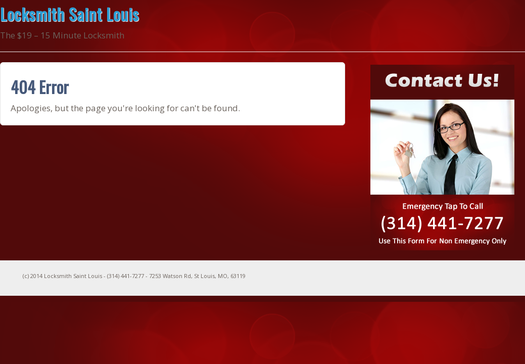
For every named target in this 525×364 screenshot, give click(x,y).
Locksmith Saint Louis (69, 14)
